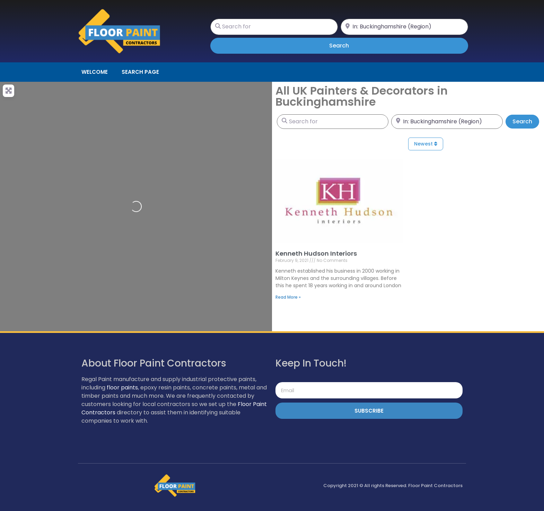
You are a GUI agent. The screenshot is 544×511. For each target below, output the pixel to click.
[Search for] (274, 27)
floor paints (122, 387)
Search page (140, 72)
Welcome (94, 72)
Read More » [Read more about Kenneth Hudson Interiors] (288, 297)
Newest (425, 143)
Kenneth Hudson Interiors (316, 253)
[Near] (404, 27)
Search (348, 45)
